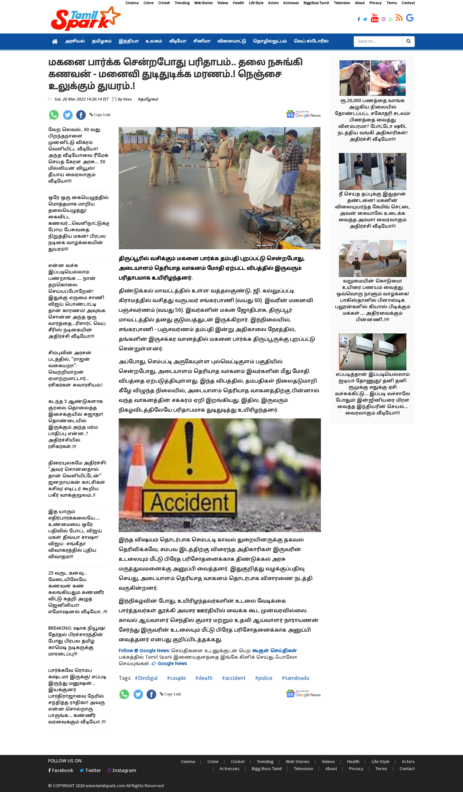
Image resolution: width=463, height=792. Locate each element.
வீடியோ (177, 41)
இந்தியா (129, 41)
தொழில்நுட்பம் (270, 41)
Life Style (256, 2)
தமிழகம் (102, 41)
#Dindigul (146, 678)
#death (203, 678)
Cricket (164, 2)
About (360, 2)
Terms (391, 2)
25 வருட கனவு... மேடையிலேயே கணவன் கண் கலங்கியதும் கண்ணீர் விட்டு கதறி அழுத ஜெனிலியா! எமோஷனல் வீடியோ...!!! (77, 593)
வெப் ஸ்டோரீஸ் (311, 41)
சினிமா (201, 41)
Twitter (90, 771)
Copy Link (102, 115)
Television (342, 2)
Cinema (132, 2)
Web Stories (203, 2)
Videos (222, 2)
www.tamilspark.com (105, 785)
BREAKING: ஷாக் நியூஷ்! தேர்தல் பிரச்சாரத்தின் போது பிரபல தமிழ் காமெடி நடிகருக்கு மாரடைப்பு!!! (76, 641)
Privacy (375, 2)
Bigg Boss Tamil (316, 2)
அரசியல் (75, 41)
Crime (148, 2)
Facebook (60, 771)
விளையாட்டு (231, 41)
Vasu (127, 99)
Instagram (121, 771)
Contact (408, 2)
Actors (273, 2)
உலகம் (154, 41)
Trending (182, 2)
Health (238, 2)
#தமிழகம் (148, 99)
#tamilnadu (294, 678)
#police (263, 678)
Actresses (291, 2)
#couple (176, 678)
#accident (233, 678)
